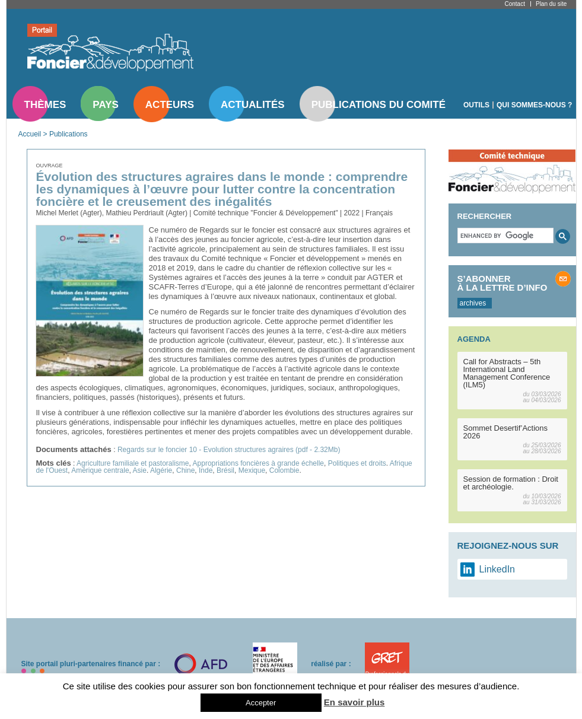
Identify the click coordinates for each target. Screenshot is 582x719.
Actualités (253, 104)
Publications (68, 134)
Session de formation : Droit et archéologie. (510, 483)
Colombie (284, 470)
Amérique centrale (100, 470)
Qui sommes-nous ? (534, 105)
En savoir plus (354, 702)
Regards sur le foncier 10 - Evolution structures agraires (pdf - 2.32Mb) (229, 450)
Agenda (474, 339)
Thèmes (45, 104)
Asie (140, 470)
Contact (515, 4)
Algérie (161, 470)
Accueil (30, 134)
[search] (504, 235)
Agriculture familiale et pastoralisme (133, 463)
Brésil (225, 470)
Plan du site (551, 4)
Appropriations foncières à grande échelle (258, 463)
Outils (476, 105)
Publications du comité (378, 104)
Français (379, 213)
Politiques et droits (357, 463)
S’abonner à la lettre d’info (502, 282)
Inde (205, 470)
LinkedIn (497, 569)
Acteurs (169, 104)
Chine (185, 470)
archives (473, 303)
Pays (105, 104)
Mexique (251, 470)
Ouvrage (49, 165)
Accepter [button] (261, 702)
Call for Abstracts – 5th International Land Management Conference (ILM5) (507, 373)
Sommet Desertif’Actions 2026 (505, 432)
